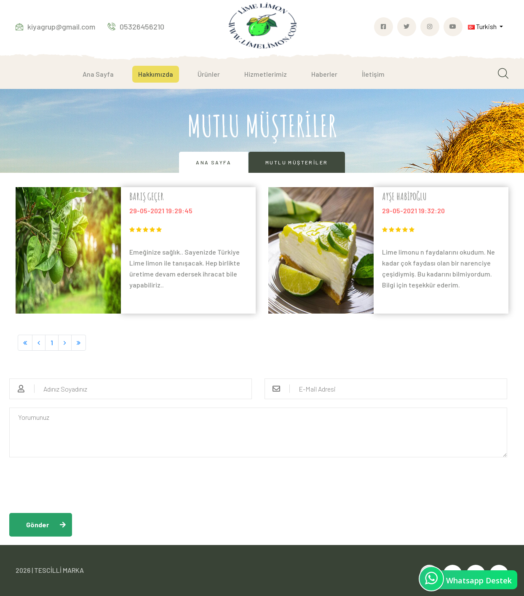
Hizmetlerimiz (265, 74)
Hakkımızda (155, 74)
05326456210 (136, 26)
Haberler (324, 74)
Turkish (483, 26)
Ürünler (209, 74)
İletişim (373, 74)
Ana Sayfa (98, 74)
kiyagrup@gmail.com (55, 26)
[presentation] (73, 482)
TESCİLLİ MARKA (59, 570)
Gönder (37, 525)
